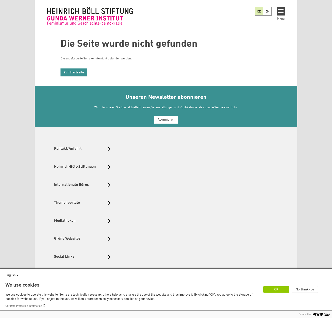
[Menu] (281, 11)
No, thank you (305, 289)
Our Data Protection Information (23, 305)
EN (267, 11)
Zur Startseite (74, 72)
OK (276, 289)
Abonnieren (166, 119)
